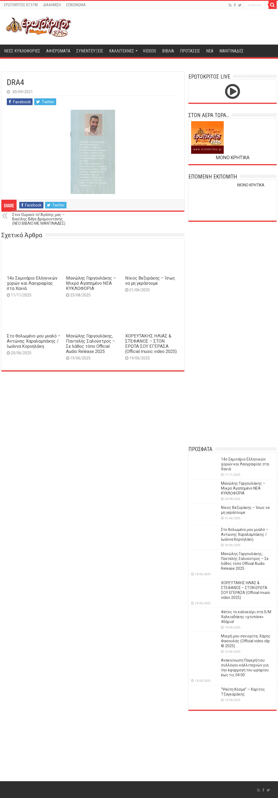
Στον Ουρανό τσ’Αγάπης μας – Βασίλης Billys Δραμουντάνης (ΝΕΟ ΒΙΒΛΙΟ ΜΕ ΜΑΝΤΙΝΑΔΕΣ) (40, 217)
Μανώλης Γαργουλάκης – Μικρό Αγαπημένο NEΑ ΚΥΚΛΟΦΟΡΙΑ (91, 283)
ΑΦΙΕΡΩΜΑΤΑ (58, 51)
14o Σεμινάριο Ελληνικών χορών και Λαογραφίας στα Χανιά (32, 283)
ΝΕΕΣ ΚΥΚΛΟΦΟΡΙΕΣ (22, 51)
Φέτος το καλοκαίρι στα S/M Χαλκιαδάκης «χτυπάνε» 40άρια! (246, 617)
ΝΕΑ (209, 51)
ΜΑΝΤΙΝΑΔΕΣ (231, 51)
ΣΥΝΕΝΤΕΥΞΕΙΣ (89, 51)
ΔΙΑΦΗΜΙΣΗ (52, 5)
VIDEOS (149, 51)
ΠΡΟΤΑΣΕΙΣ (190, 51)
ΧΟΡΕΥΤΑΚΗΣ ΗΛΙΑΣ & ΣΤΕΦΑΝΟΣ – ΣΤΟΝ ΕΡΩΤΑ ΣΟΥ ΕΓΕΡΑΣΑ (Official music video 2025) (151, 343)
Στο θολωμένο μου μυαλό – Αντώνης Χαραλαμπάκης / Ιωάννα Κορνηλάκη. (34, 341)
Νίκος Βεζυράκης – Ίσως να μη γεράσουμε (150, 281)
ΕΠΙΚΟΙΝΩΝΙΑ (76, 5)
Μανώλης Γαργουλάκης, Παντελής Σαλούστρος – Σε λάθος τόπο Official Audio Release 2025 (90, 343)
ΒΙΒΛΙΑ (168, 51)
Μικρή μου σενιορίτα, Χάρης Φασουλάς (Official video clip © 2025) (245, 641)
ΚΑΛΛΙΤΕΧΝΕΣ (121, 51)
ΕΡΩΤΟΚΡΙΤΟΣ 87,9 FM (21, 5)
